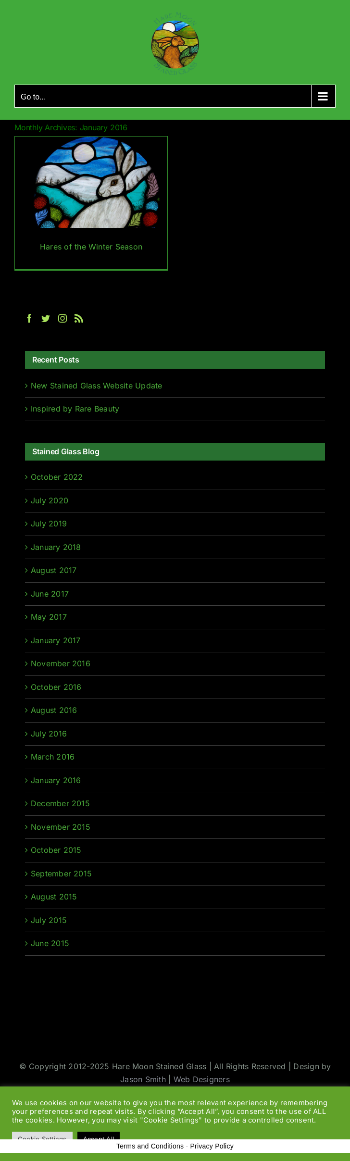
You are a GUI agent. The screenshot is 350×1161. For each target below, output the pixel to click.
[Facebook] (29, 318)
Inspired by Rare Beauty (75, 408)
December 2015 (60, 803)
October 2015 (56, 850)
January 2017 (56, 640)
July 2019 (49, 523)
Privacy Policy (212, 1146)
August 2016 (54, 710)
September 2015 (61, 873)
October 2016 (56, 687)
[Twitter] (45, 318)
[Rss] (79, 318)
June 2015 (50, 943)
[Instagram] (62, 318)
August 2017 (54, 570)
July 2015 (49, 920)
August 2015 (54, 896)
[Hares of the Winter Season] (91, 203)
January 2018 (56, 547)
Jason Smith (143, 1079)
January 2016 (56, 780)
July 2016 (49, 733)
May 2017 (49, 617)
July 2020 (49, 500)
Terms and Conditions (150, 1146)
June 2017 (50, 594)
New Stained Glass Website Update (96, 385)
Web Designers (202, 1079)
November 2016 (60, 663)
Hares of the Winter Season (91, 246)
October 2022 (57, 477)
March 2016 (53, 757)
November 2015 (60, 827)
